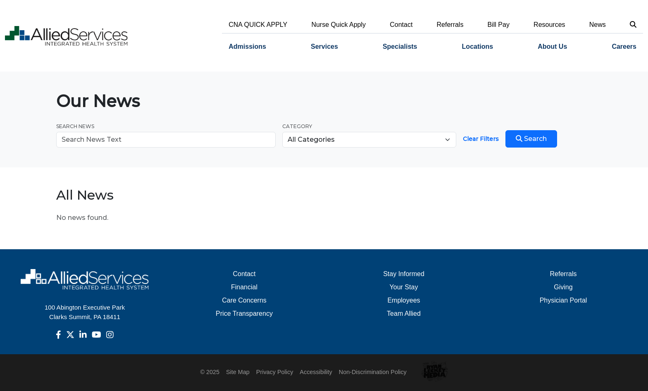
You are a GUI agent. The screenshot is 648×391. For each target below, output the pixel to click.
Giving (563, 287)
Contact (401, 24)
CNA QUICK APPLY (258, 24)
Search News (75, 126)
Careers (624, 46)
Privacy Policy (274, 372)
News (597, 24)
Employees (403, 300)
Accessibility (316, 372)
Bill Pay (499, 24)
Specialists (400, 46)
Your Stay (404, 287)
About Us (552, 46)
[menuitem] (247, 46)
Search (531, 139)
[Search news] (166, 140)
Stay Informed (403, 273)
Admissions (247, 46)
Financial (244, 287)
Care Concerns (244, 300)
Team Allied (404, 313)
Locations (477, 46)
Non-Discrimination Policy (373, 372)
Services (324, 46)
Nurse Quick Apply (338, 24)
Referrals (450, 24)
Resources (549, 24)
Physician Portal (563, 300)
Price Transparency (244, 313)
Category (297, 126)
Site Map (238, 372)
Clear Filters (481, 139)
